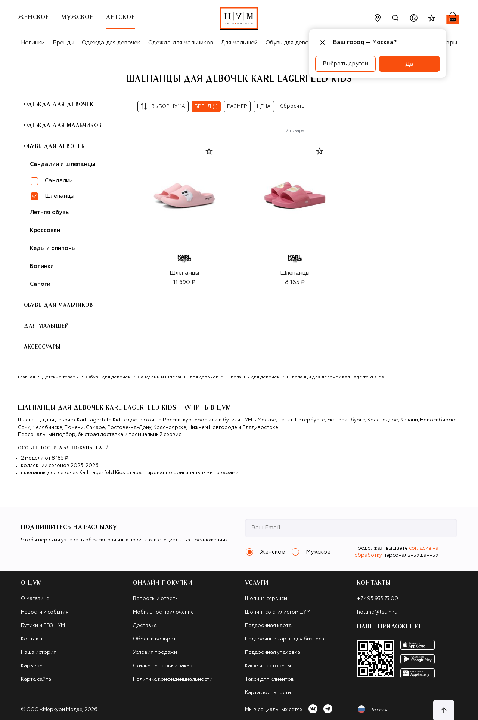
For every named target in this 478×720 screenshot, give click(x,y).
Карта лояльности (268, 692)
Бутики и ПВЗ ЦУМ (43, 625)
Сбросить (292, 106)
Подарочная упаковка (272, 652)
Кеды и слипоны (53, 248)
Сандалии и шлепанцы (62, 164)
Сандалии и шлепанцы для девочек (178, 377)
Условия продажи (155, 652)
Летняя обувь (49, 212)
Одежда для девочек (111, 43)
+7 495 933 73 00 (377, 598)
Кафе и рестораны (268, 666)
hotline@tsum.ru (377, 612)
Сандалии (59, 180)
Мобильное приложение (163, 612)
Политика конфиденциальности (172, 679)
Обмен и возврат (154, 639)
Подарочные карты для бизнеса (284, 639)
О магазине (35, 598)
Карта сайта (36, 679)
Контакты (32, 639)
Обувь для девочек (292, 43)
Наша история (38, 652)
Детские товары (60, 377)
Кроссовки (45, 230)
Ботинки (42, 266)
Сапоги (40, 284)
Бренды (63, 43)
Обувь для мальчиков (58, 305)
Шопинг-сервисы (266, 598)
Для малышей (239, 43)
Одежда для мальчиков (180, 43)
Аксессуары (42, 347)
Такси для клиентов (269, 679)
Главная (26, 377)
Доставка (145, 625)
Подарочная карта (268, 625)
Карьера (32, 666)
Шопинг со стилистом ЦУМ (277, 612)
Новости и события (45, 612)
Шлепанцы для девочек (253, 377)
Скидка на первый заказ (162, 666)
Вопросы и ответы (156, 598)
